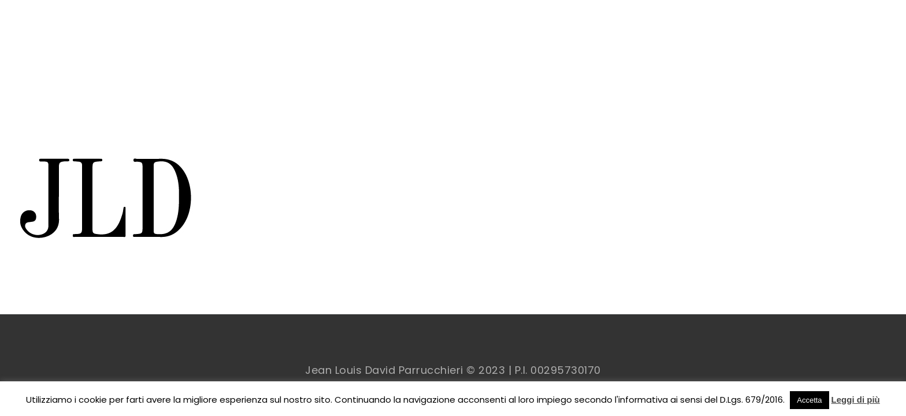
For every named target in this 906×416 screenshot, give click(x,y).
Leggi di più (855, 399)
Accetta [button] (809, 400)
